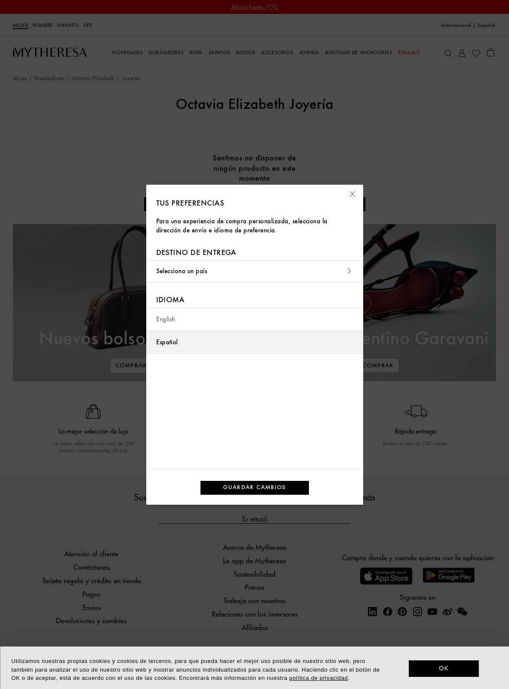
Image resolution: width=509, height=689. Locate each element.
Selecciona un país (254, 271)
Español (167, 342)
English (165, 319)
